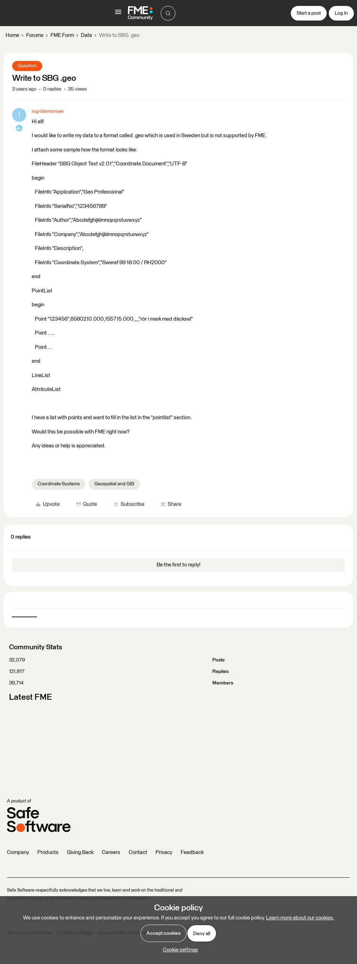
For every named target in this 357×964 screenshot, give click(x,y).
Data (86, 35)
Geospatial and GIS (114, 483)
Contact (138, 852)
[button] (118, 14)
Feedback (192, 852)
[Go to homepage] (140, 13)
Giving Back (80, 852)
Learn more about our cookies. (300, 917)
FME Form (62, 35)
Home (12, 35)
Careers (111, 852)
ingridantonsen (48, 111)
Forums (35, 35)
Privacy (163, 852)
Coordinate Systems (59, 483)
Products (48, 852)
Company (18, 852)
